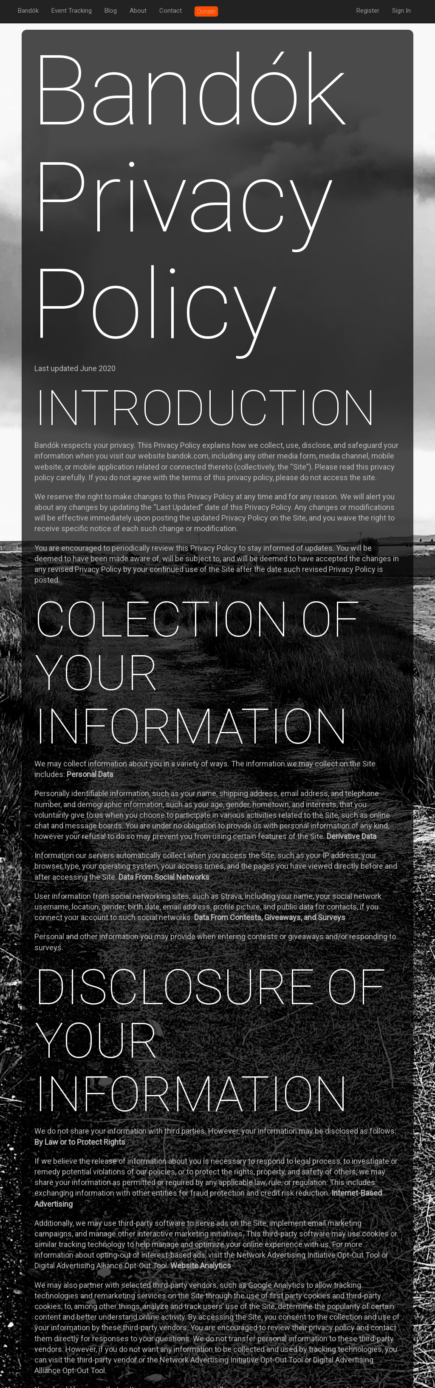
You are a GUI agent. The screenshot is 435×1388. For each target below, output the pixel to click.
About (138, 10)
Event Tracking (71, 10)
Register (367, 10)
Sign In (401, 10)
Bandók (28, 10)
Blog (111, 10)
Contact (170, 10)
